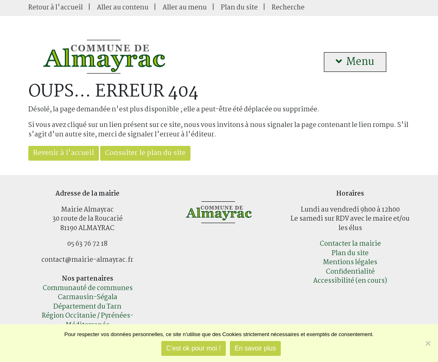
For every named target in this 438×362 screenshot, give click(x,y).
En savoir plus (255, 348)
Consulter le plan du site (145, 153)
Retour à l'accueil (55, 7)
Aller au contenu (123, 7)
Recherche (288, 7)
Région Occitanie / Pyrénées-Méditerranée (87, 320)
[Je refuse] (428, 343)
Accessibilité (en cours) (350, 281)
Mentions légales (350, 262)
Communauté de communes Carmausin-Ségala (88, 293)
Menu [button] (355, 62)
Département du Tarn (87, 307)
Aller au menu (185, 7)
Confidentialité (350, 272)
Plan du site (239, 7)
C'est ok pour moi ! (193, 348)
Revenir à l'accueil (63, 153)
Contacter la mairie (350, 244)
